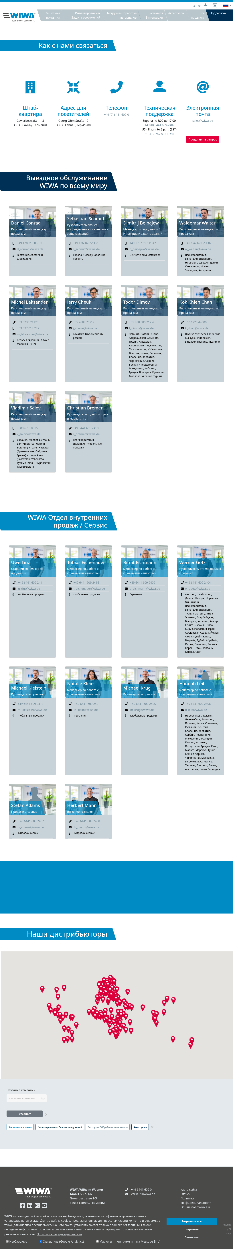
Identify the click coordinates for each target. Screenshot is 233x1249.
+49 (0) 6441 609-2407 (160, 125)
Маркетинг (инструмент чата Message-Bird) (128, 1242)
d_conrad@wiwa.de (30, 249)
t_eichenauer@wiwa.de (89, 589)
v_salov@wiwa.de (28, 434)
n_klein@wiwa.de (86, 710)
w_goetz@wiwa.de (197, 589)
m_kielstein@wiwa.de (32, 710)
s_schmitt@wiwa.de (86, 249)
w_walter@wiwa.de (198, 249)
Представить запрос (202, 139)
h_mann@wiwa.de (86, 827)
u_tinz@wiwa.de (29, 589)
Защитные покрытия (52, 15)
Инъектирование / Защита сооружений (59, 1127)
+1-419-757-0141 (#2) (159, 134)
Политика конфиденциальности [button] (59, 1234)
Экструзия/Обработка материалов (121, 15)
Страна (24, 1114)
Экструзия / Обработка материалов (108, 1127)
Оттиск (185, 1194)
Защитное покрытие (20, 1127)
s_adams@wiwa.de (31, 827)
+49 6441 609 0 (141, 1190)
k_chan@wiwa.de (196, 328)
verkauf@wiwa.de (143, 1194)
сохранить (192, 1229)
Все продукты (198, 15)
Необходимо (16, 1242)
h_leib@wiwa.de (196, 710)
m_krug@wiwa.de (142, 710)
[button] (173, 1039)
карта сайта (189, 1190)
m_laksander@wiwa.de (32, 334)
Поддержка (218, 13)
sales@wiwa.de (202, 121)
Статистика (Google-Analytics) (62, 1242)
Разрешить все (192, 1221)
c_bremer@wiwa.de (86, 434)
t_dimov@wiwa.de (141, 328)
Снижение (192, 1237)
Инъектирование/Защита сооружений (85, 15)
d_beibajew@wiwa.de (144, 249)
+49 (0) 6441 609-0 (116, 115)
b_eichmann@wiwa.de (145, 589)
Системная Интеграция (154, 15)
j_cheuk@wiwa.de (85, 328)
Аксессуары (176, 13)
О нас (197, 6)
